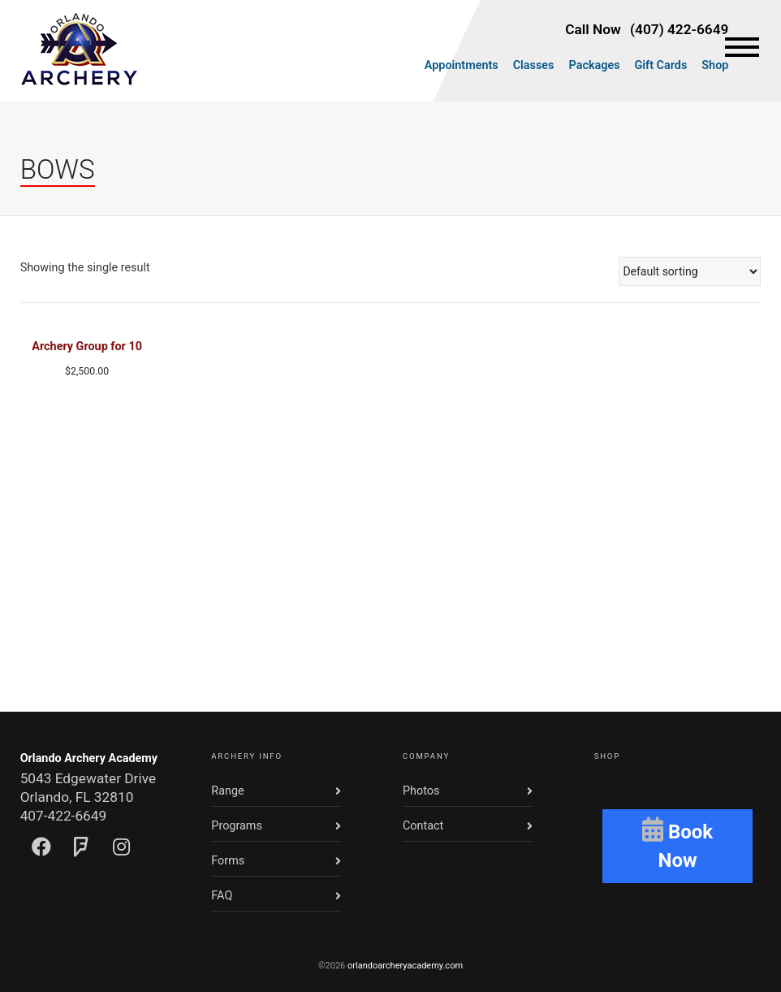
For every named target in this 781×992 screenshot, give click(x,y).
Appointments (461, 65)
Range (227, 791)
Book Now (677, 844)
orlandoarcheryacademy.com (405, 965)
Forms (227, 861)
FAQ (221, 896)
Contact (423, 826)
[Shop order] (690, 271)
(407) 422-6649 (679, 29)
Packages (594, 65)
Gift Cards (661, 65)
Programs (236, 826)
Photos (421, 791)
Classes (533, 65)
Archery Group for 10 (87, 346)
